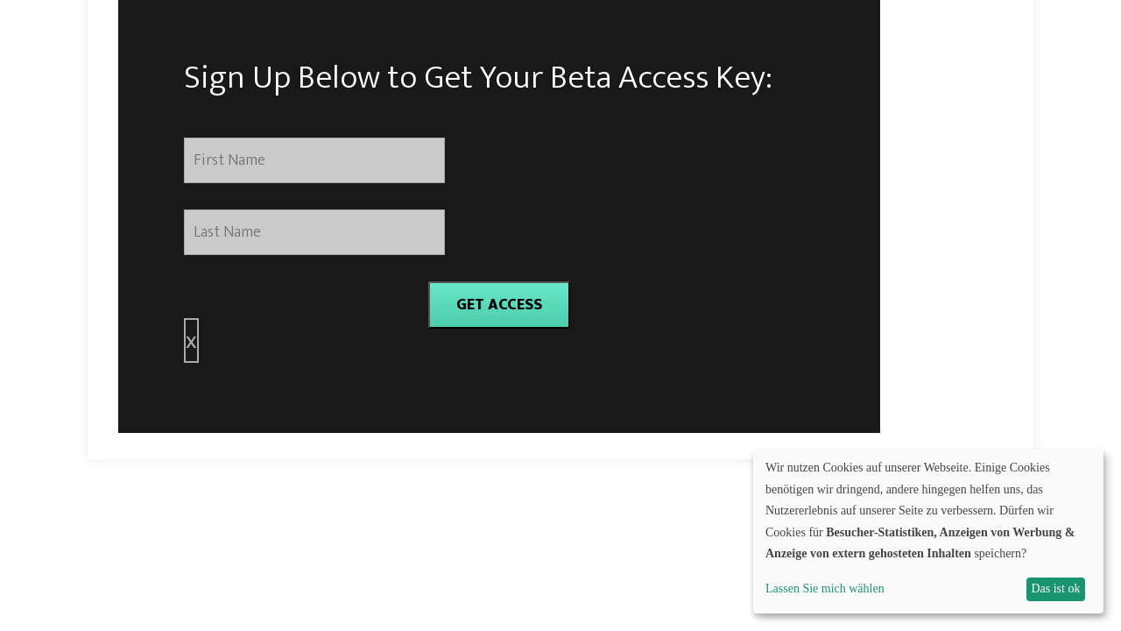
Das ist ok (1055, 588)
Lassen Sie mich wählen (825, 588)
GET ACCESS (499, 305)
